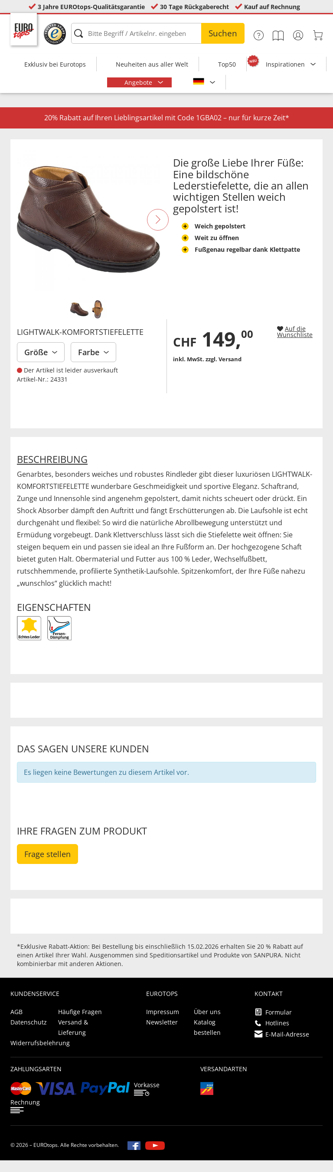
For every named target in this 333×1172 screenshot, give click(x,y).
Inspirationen (286, 64)
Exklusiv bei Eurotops (55, 64)
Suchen (223, 33)
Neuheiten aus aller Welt (152, 64)
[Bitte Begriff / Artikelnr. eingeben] (158, 33)
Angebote (139, 82)
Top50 (227, 64)
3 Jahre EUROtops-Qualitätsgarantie (91, 7)
